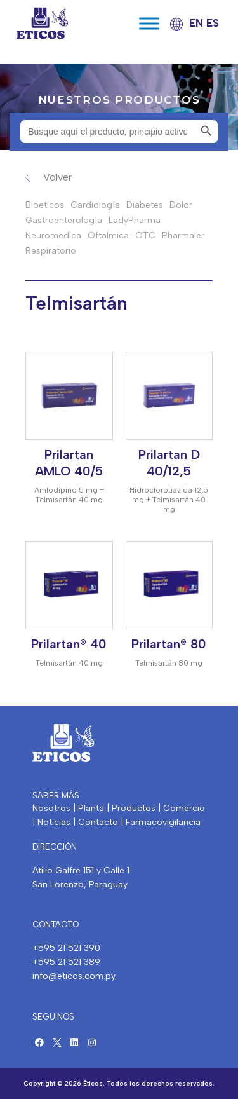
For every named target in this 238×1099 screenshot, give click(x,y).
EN (196, 23)
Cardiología (95, 205)
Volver (57, 177)
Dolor (180, 205)
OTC (145, 235)
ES (212, 23)
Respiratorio (50, 250)
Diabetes (144, 205)
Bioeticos (44, 205)
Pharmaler (183, 235)
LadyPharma (135, 220)
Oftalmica (108, 235)
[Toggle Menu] (149, 23)
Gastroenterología (63, 220)
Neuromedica (53, 235)
